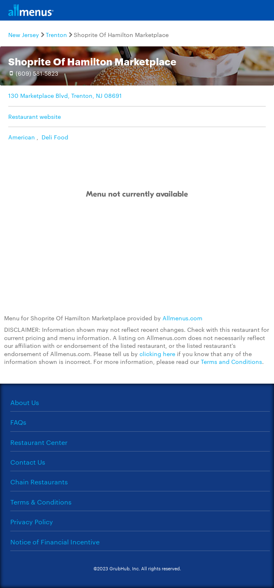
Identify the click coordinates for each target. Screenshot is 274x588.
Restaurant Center (38, 442)
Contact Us (27, 462)
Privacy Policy (31, 521)
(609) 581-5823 (37, 73)
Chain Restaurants (39, 481)
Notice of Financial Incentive (55, 541)
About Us (24, 402)
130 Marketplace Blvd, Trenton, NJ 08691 (65, 95)
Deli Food (55, 137)
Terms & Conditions (41, 502)
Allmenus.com (182, 318)
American (21, 137)
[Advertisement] (137, 257)
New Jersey (23, 34)
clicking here (157, 354)
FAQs (18, 422)
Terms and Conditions (231, 361)
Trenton (56, 34)
